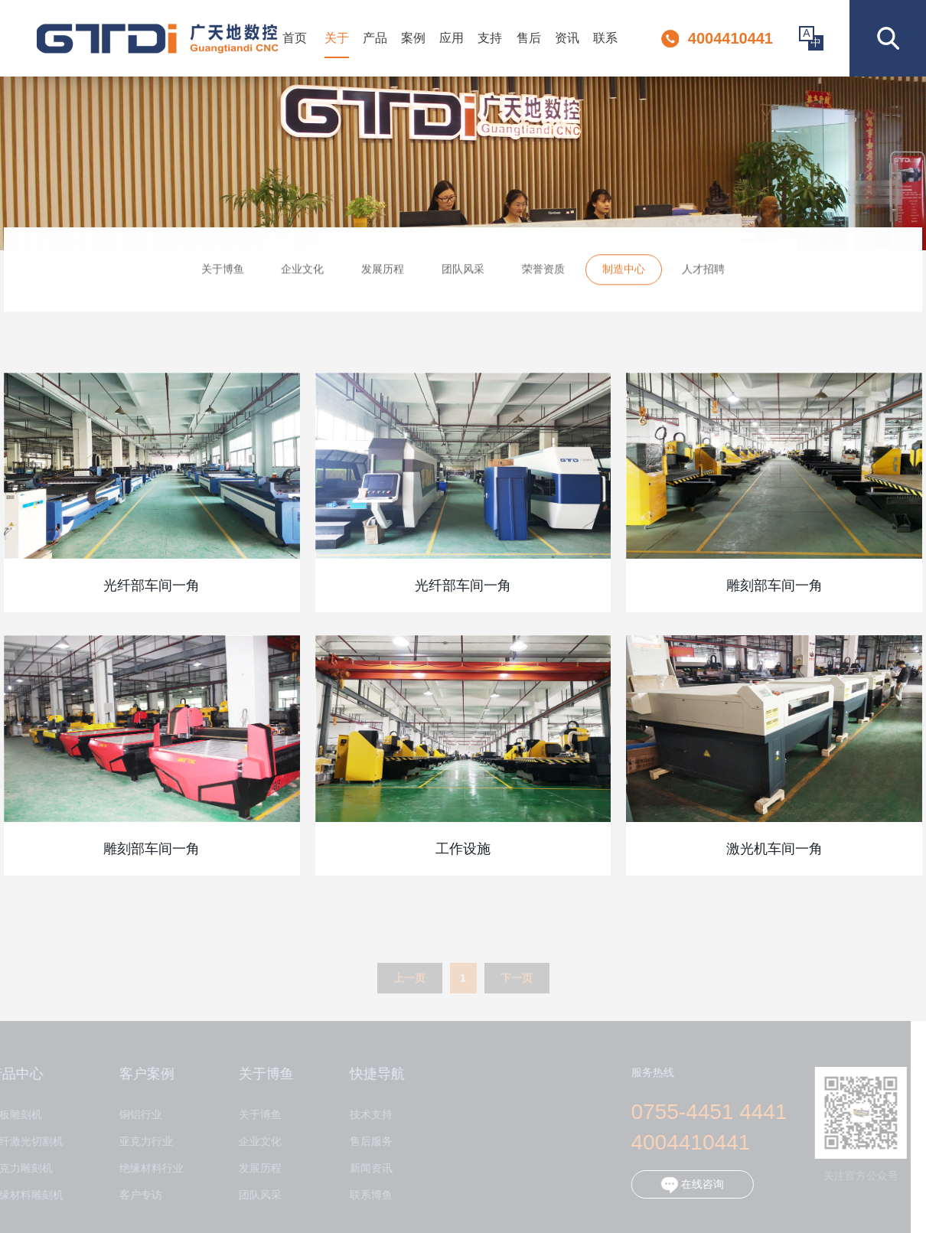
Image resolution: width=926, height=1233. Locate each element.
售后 (529, 37)
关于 (336, 37)
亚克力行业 (139, 1141)
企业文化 (302, 272)
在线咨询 (685, 1185)
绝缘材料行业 (144, 1168)
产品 (375, 37)
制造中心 (623, 272)
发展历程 (382, 272)
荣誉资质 (543, 272)
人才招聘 (703, 272)
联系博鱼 (364, 1195)
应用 (451, 37)
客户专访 (133, 1195)
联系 (605, 37)
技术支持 (364, 1114)
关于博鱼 (222, 272)
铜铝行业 (133, 1114)
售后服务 (364, 1141)
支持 (490, 37)
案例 (413, 37)
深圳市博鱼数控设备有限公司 (157, 39)
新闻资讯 (364, 1168)
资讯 (567, 37)
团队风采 (463, 272)
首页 (294, 37)
